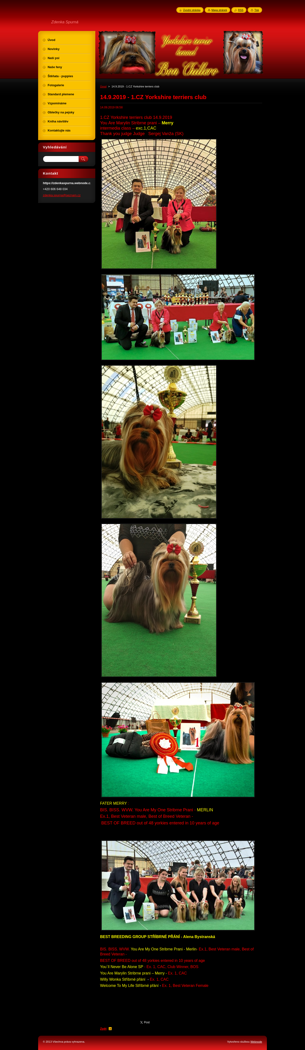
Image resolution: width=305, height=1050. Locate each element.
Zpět (103, 1028)
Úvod (103, 86)
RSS (240, 10)
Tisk (256, 10)
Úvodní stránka (191, 10)
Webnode (256, 1041)
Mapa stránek (219, 10)
